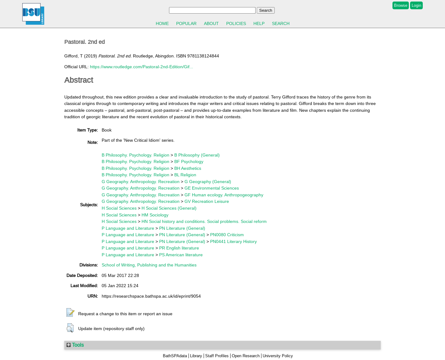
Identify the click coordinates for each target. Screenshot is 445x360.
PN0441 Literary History (233, 241)
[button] (70, 312)
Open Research (246, 356)
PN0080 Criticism (227, 234)
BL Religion (185, 174)
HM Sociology (155, 214)
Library (196, 356)
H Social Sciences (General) (169, 208)
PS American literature (181, 254)
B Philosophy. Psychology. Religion (135, 155)
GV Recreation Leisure (206, 201)
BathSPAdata (175, 356)
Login (416, 5)
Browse (400, 5)
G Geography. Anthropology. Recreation (141, 181)
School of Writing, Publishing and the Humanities (149, 264)
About (211, 23)
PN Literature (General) (182, 228)
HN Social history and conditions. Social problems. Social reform (204, 221)
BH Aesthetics (187, 168)
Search (281, 23)
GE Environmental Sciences (211, 188)
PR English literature (179, 247)
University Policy (278, 356)
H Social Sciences (119, 208)
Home (162, 23)
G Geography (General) (207, 181)
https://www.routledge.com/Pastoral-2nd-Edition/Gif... (141, 66)
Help (259, 23)
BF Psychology (188, 161)
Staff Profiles (217, 356)
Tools (75, 345)
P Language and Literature (128, 228)
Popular (186, 23)
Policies (236, 23)
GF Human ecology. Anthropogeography (223, 194)
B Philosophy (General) (197, 155)
